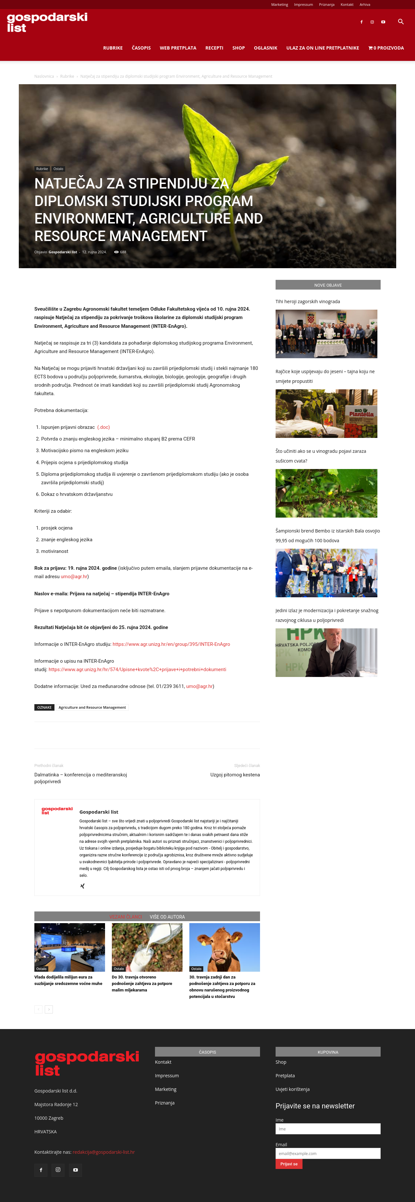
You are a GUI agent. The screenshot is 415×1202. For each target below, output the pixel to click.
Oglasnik (265, 48)
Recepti (214, 48)
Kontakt (347, 4)
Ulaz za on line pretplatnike (322, 48)
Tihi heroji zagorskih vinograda (308, 301)
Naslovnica (44, 76)
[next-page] (49, 1009)
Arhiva (365, 4)
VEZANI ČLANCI (126, 917)
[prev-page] (38, 1009)
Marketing (279, 4)
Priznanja (327, 4)
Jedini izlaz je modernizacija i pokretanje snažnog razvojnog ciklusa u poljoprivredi (327, 615)
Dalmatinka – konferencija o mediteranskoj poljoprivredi (80, 778)
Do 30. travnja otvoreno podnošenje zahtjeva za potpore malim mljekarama (142, 983)
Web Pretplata (178, 48)
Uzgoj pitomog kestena (235, 775)
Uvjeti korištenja (293, 1089)
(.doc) (103, 427)
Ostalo (58, 168)
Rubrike (113, 48)
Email (281, 1144)
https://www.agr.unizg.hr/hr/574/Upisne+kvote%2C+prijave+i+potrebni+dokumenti (138, 669)
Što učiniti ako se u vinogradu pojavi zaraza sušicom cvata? (321, 456)
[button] (401, 22)
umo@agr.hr (74, 576)
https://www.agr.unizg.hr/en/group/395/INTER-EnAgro (172, 644)
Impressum (303, 4)
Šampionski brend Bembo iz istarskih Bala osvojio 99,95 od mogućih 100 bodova (328, 536)
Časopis (141, 48)
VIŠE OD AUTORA (167, 917)
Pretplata (285, 1075)
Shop (238, 48)
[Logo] (47, 22)
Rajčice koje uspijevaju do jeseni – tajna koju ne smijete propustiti (325, 376)
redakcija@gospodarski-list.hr (104, 1152)
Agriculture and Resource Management (92, 707)
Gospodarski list (63, 251)
